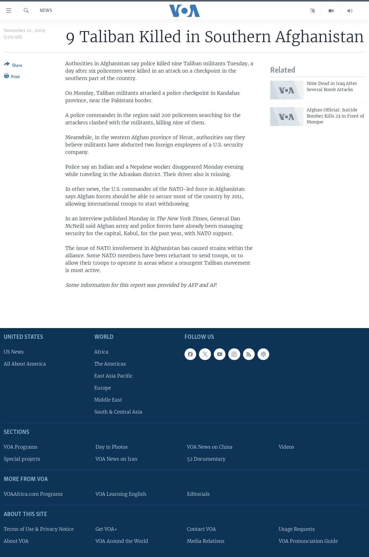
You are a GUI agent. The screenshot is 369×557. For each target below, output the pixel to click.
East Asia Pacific (113, 376)
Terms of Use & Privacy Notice (39, 529)
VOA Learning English (120, 494)
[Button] (13, 66)
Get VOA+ (106, 529)
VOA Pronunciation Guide (308, 541)
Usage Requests (297, 529)
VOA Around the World (121, 541)
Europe (102, 388)
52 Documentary (206, 459)
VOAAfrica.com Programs (33, 494)
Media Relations (206, 541)
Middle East (108, 400)
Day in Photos (111, 447)
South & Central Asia (118, 412)
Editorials (198, 494)
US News (14, 352)
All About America (25, 364)
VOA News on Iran (116, 459)
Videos (286, 447)
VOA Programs (21, 447)
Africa (101, 352)
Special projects (22, 459)
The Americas (110, 364)
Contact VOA (201, 529)
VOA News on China (210, 447)
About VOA (16, 541)
